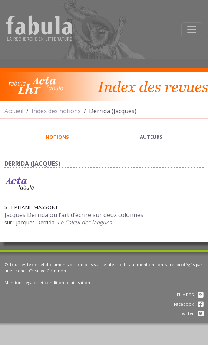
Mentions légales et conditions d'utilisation (47, 282)
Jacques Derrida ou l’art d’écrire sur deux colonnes (73, 215)
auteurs (151, 137)
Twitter (191, 313)
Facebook (189, 304)
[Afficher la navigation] (191, 29)
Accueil (13, 111)
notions (57, 137)
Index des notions (56, 111)
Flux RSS (190, 295)
